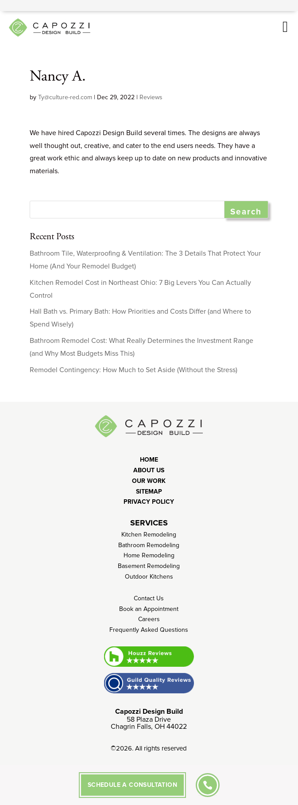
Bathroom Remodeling (148, 545)
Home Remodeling (149, 555)
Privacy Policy (149, 502)
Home (149, 459)
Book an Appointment (148, 609)
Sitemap (149, 491)
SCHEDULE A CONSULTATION (132, 785)
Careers (149, 619)
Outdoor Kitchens (149, 576)
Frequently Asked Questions (148, 630)
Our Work (149, 481)
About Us (148, 470)
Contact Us (149, 598)
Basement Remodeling (149, 566)
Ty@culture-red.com (65, 97)
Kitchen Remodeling (148, 534)
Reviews (151, 97)
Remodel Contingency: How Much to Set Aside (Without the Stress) (133, 370)
